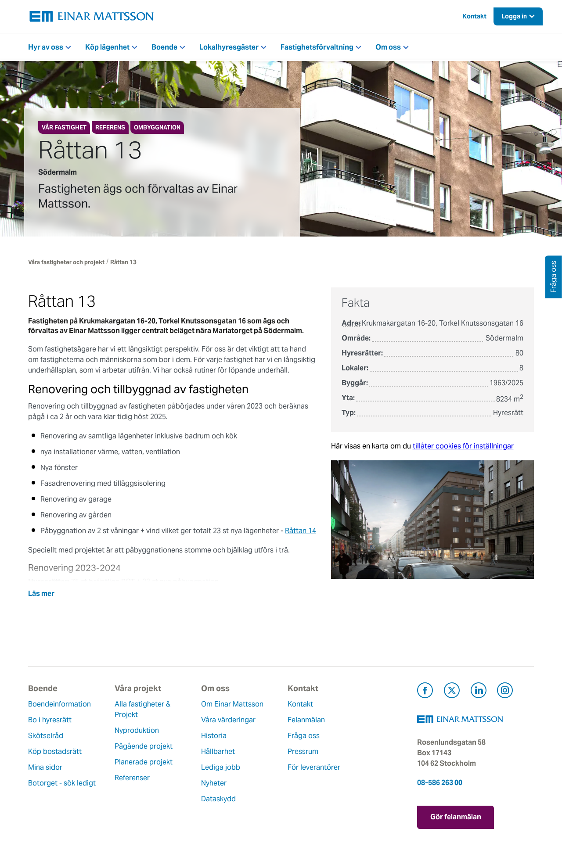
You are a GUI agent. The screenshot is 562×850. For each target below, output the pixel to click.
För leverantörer (314, 767)
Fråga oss (304, 735)
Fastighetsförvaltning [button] (317, 47)
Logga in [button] (514, 16)
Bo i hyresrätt (50, 719)
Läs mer (41, 593)
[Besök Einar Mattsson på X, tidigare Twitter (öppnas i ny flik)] (452, 691)
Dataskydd (218, 798)
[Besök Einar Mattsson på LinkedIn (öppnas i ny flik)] (478, 691)
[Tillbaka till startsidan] (91, 16)
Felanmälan (306, 719)
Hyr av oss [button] (45, 47)
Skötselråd (45, 735)
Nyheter (214, 783)
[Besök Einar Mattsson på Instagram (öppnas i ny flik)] (505, 691)
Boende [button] (164, 47)
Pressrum (303, 751)
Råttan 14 (300, 530)
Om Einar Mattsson (232, 704)
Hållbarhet (218, 751)
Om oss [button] (388, 47)
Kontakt (474, 16)
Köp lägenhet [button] (107, 47)
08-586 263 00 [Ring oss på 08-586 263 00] (439, 782)
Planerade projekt (144, 762)
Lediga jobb (220, 767)
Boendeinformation (59, 704)
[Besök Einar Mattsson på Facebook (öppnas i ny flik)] (425, 691)
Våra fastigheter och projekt (66, 262)
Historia (214, 735)
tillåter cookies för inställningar (463, 446)
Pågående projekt (144, 746)
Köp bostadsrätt (55, 751)
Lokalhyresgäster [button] (229, 47)
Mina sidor (45, 767)
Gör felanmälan (455, 816)
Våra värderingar (228, 719)
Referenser (132, 777)
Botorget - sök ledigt (62, 783)
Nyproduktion (137, 730)
